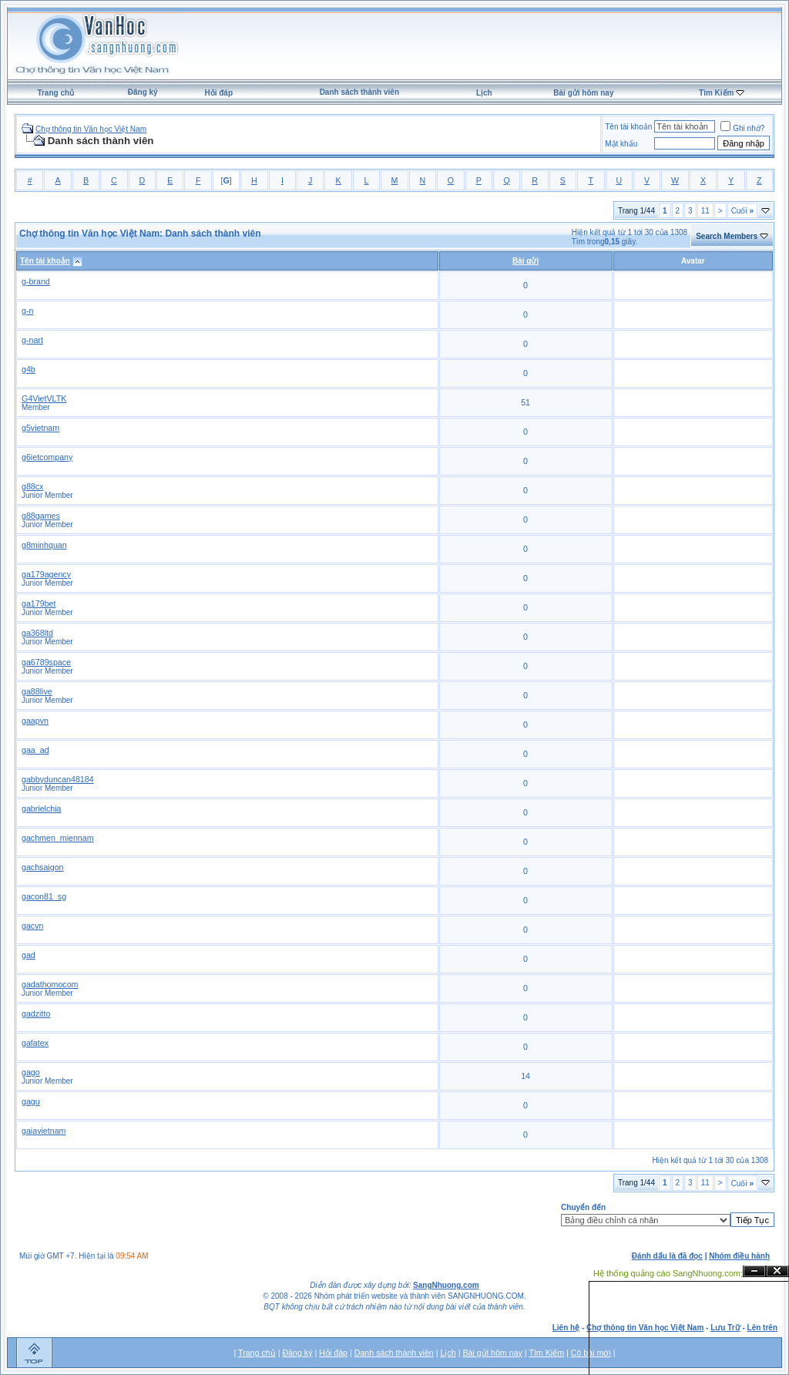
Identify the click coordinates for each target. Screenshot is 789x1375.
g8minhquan (44, 545)
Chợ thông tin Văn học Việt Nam (90, 129)
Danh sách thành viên (359, 92)
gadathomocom (50, 984)
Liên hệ (565, 1327)
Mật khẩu (621, 144)
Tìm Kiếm (716, 93)
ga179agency (46, 574)
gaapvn (35, 720)
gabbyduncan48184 (58, 779)
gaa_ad (35, 750)
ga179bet (38, 603)
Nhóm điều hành (739, 1256)
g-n (27, 310)
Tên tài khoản (628, 127)
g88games (41, 515)
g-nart (32, 340)
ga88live (37, 691)
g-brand (36, 281)
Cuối (742, 211)
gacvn (32, 925)
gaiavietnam (43, 1130)
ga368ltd (37, 632)
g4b (28, 369)
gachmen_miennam (58, 837)
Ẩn (754, 1271)
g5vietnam (40, 427)
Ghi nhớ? (742, 128)
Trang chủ (55, 93)
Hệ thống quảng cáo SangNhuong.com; (668, 1273)
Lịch (484, 93)
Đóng (777, 1271)
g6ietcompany (47, 457)
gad (28, 955)
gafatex (35, 1042)
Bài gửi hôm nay (583, 93)
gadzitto (36, 1013)
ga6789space (46, 662)
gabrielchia (42, 808)
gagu (31, 1101)
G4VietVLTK (44, 398)
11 (705, 211)
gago (31, 1072)
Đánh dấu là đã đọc (667, 1256)
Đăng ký (143, 92)
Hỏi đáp (218, 93)
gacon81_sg (44, 896)
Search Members (726, 236)
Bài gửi (525, 261)
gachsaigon (43, 867)
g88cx (32, 486)
